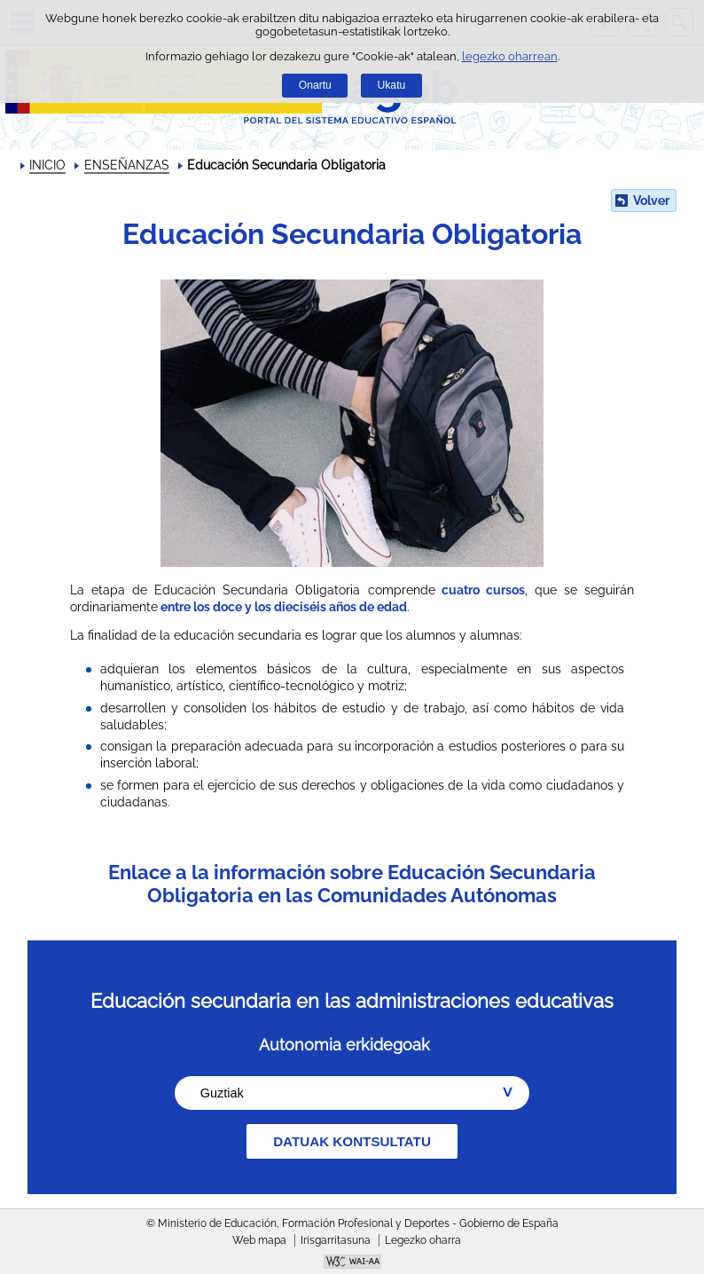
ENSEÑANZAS (126, 165)
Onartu (315, 85)
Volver (651, 200)
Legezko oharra (423, 1240)
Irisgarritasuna (336, 1240)
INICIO (47, 165)
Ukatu (392, 85)
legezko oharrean (510, 56)
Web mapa (259, 1240)
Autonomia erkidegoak (344, 1044)
